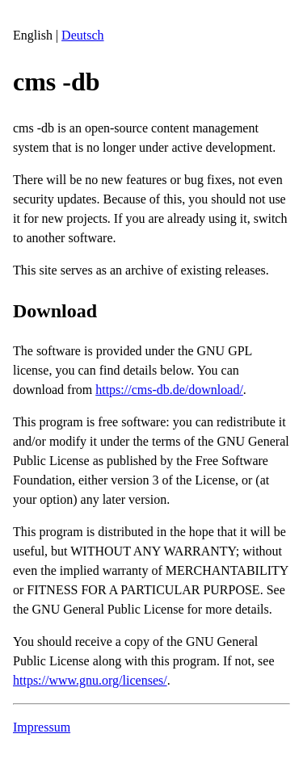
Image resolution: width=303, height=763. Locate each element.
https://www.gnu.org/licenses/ (90, 680)
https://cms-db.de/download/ (169, 389)
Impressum (41, 727)
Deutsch (82, 35)
